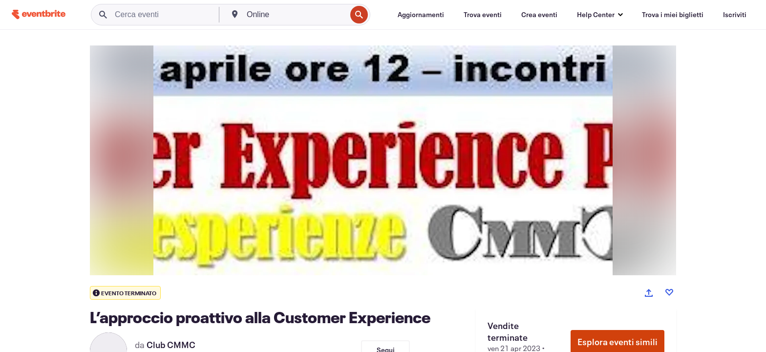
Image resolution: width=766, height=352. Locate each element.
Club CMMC (171, 344)
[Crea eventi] (539, 14)
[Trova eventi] (483, 14)
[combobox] (295, 14)
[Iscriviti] (734, 14)
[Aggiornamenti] (421, 14)
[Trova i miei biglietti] (672, 14)
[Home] (38, 14)
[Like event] (669, 292)
